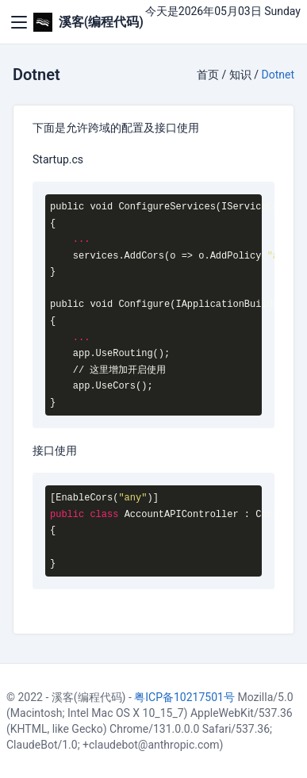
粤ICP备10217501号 (184, 697)
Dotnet (278, 74)
